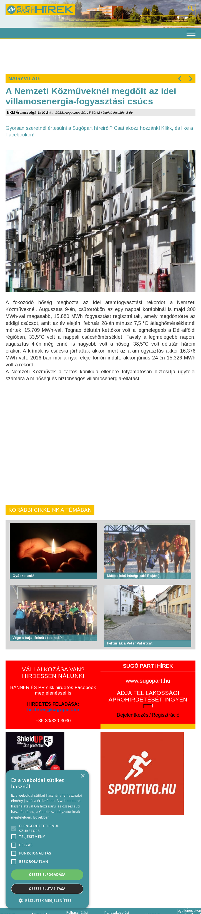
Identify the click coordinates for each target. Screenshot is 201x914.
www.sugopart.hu (148, 680)
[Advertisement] (97, 55)
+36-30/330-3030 (53, 720)
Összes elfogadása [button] (47, 874)
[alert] (47, 839)
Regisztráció (165, 715)
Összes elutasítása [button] (47, 888)
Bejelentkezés (132, 715)
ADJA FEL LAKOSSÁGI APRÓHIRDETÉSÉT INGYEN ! (148, 699)
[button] (47, 900)
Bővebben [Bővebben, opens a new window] (41, 817)
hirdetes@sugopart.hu (53, 709)
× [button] (83, 776)
